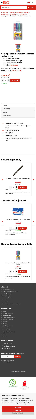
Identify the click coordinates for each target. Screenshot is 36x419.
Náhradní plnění (7, 327)
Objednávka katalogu (8, 325)
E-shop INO (4, 13)
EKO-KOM (5, 336)
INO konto (5, 323)
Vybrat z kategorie (1, 2)
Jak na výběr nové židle (8, 289)
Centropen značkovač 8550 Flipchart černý (18, 178)
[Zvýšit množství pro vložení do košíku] (8, 80)
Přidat (15, 80)
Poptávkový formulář (8, 319)
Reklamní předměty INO (8, 298)
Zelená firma (6, 300)
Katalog (12, 13)
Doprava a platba (7, 315)
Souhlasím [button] (18, 407)
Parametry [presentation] (6, 108)
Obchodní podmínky (8, 313)
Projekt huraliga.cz (7, 293)
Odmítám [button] (18, 410)
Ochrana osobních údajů (9, 317)
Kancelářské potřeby (22, 13)
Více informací (17, 70)
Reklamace (5, 321)
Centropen (14, 65)
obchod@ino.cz (9, 346)
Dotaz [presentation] (5, 112)
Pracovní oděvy (6, 295)
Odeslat (17, 356)
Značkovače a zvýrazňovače (9, 14)
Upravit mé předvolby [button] (18, 413)
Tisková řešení (6, 330)
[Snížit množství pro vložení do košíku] (2, 80)
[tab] (18, 105)
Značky (4, 334)
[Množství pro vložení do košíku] (5, 80)
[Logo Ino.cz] (6, 2)
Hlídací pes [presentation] (7, 116)
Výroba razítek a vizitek (8, 332)
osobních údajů (5, 361)
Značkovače (22, 14)
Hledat (31, 7)
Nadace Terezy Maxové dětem (10, 291)
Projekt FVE (5, 302)
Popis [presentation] (5, 105)
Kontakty (5, 311)
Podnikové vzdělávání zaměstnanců (11, 304)
